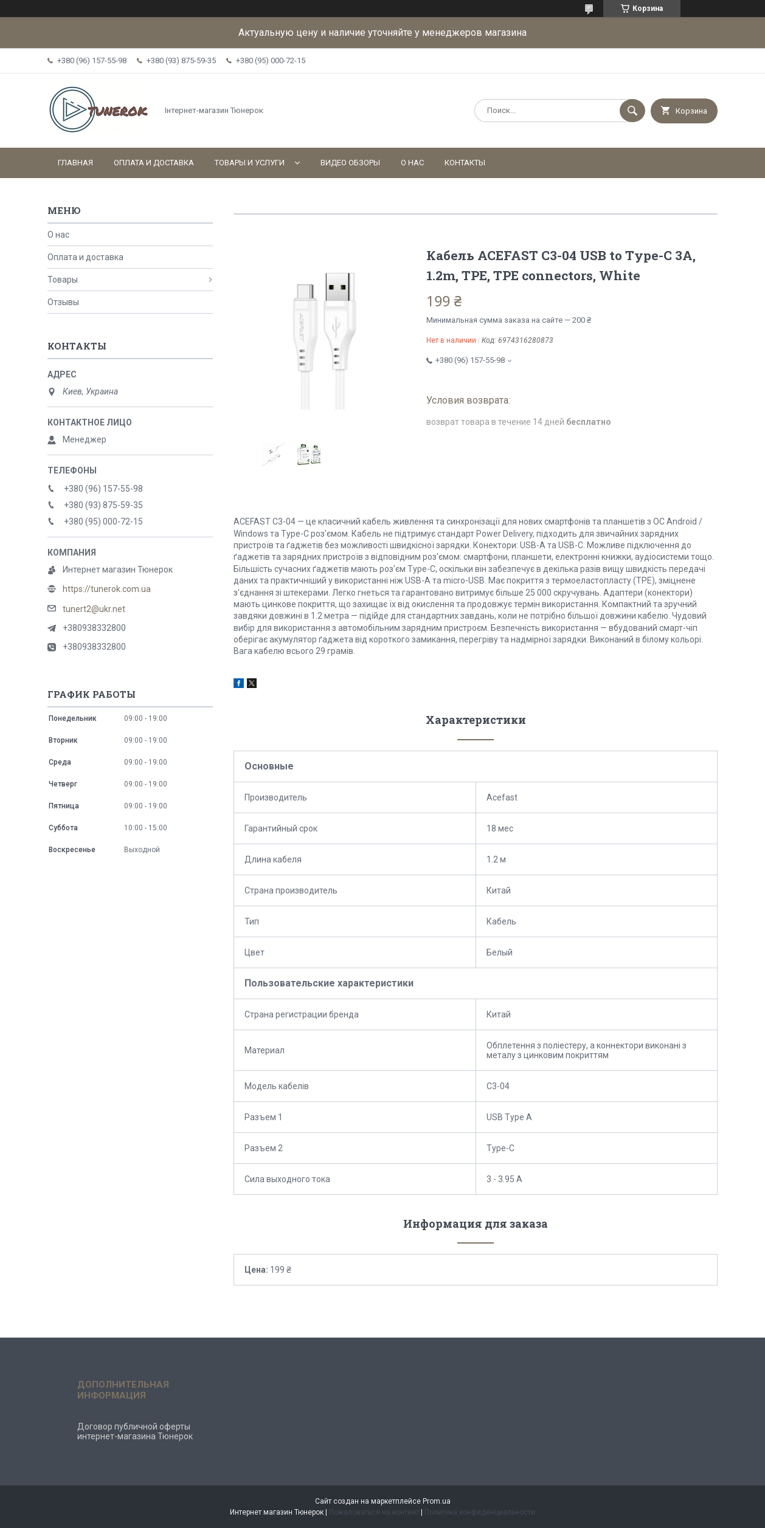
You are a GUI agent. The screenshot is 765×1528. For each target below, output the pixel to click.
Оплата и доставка (154, 162)
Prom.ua (437, 1501)
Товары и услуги (250, 162)
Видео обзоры (350, 162)
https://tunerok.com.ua (107, 589)
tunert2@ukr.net (94, 609)
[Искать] (632, 110)
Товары (62, 279)
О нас (412, 162)
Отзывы (63, 302)
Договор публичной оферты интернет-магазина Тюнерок (135, 1431)
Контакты (465, 162)
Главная (75, 162)
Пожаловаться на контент (374, 1512)
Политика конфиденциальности (479, 1512)
